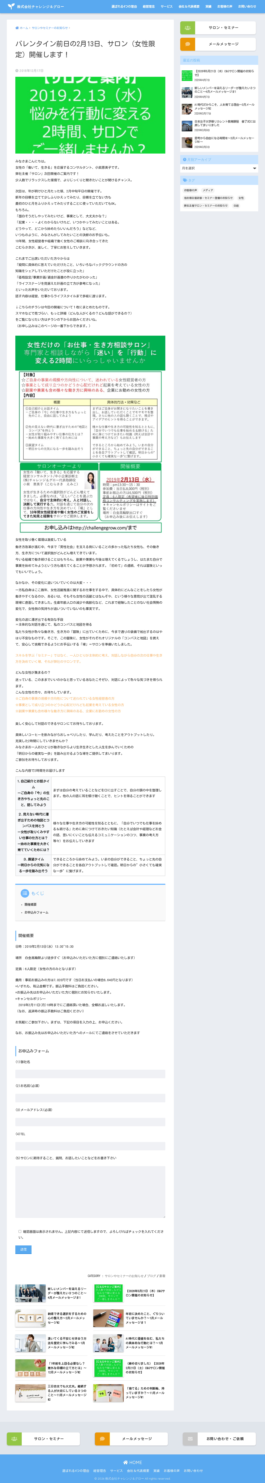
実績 (208, 6)
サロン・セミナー (209, 27)
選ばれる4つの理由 (124, 6)
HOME (132, 1462)
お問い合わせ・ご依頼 (213, 1438)
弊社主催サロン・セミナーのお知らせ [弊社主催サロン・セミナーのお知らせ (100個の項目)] (206, 205)
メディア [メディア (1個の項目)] (208, 190)
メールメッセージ (209, 44)
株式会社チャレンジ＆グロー (36, 6)
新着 (162, 1276)
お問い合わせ (247, 6)
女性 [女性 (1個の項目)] (241, 198)
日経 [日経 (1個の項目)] (236, 205)
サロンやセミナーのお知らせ (124, 1276)
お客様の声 (224, 6)
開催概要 (30, 904)
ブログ (151, 1276)
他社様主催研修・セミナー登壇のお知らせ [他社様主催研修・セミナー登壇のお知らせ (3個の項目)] (208, 198)
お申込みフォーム (36, 912)
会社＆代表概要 (189, 6)
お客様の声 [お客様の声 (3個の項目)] (190, 190)
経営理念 (149, 6)
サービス (167, 6)
